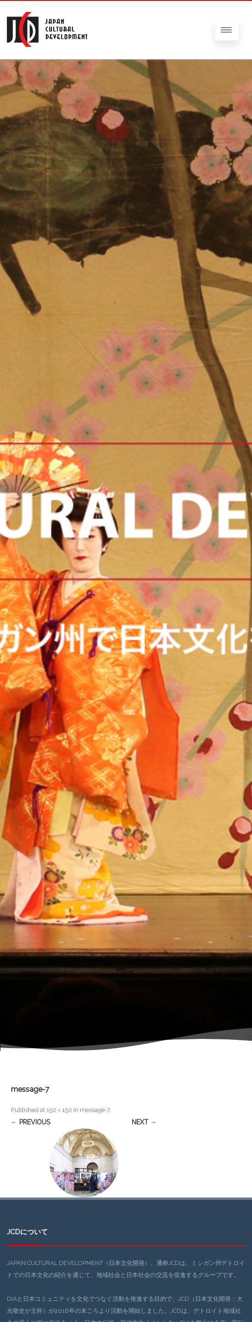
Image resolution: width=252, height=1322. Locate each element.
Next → (144, 1122)
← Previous (30, 1122)
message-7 (95, 1109)
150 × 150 (59, 1109)
